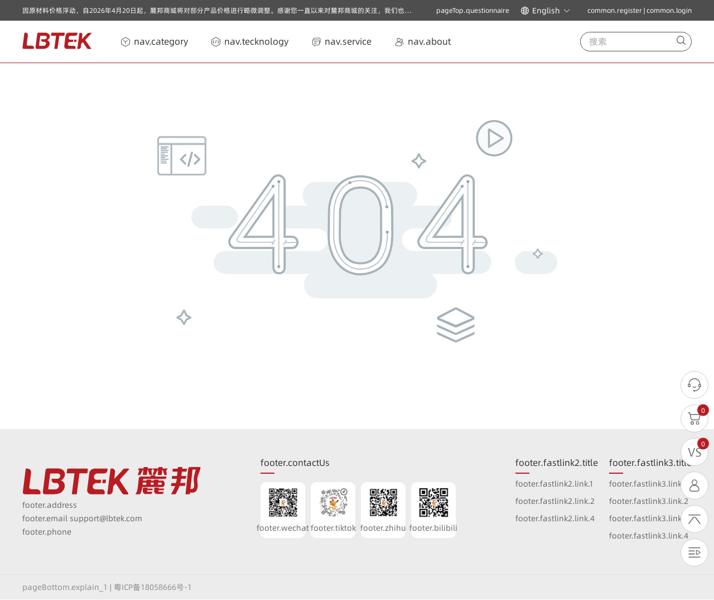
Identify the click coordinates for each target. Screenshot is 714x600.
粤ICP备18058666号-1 (153, 587)
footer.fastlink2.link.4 (555, 518)
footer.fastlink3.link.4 (648, 535)
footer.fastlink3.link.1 (648, 483)
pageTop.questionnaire (472, 11)
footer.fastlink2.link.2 (555, 501)
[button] (545, 10)
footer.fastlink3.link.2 (648, 501)
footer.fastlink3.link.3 (648, 518)
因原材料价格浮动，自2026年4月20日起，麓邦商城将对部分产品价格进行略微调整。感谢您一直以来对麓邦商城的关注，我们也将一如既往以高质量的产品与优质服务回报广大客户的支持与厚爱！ (313, 10)
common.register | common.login (639, 10)
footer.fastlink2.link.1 (554, 483)
